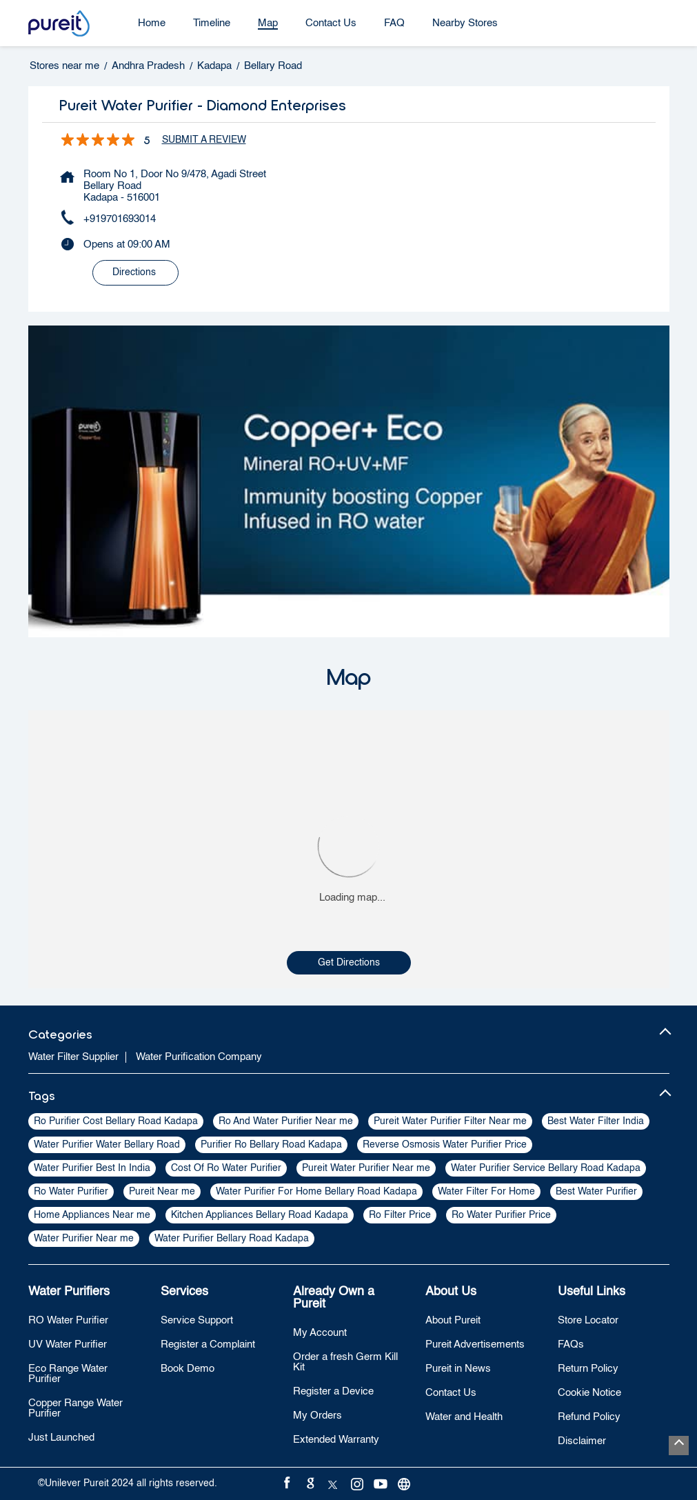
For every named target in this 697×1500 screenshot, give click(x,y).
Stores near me (64, 66)
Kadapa (214, 66)
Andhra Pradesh (148, 66)
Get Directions (349, 963)
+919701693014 (119, 219)
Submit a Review (204, 140)
